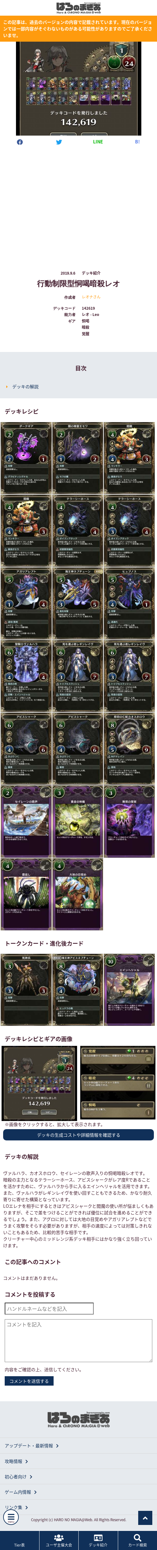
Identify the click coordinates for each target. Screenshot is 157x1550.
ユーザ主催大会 (59, 1541)
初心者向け (18, 1476)
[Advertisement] (78, 202)
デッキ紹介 (98, 1541)
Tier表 (19, 1541)
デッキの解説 (25, 386)
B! (137, 141)
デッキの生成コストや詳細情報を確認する (78, 1135)
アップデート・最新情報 (32, 1445)
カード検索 (137, 1541)
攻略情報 (16, 1461)
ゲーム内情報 (21, 1492)
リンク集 (16, 1507)
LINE (98, 141)
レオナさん (91, 297)
